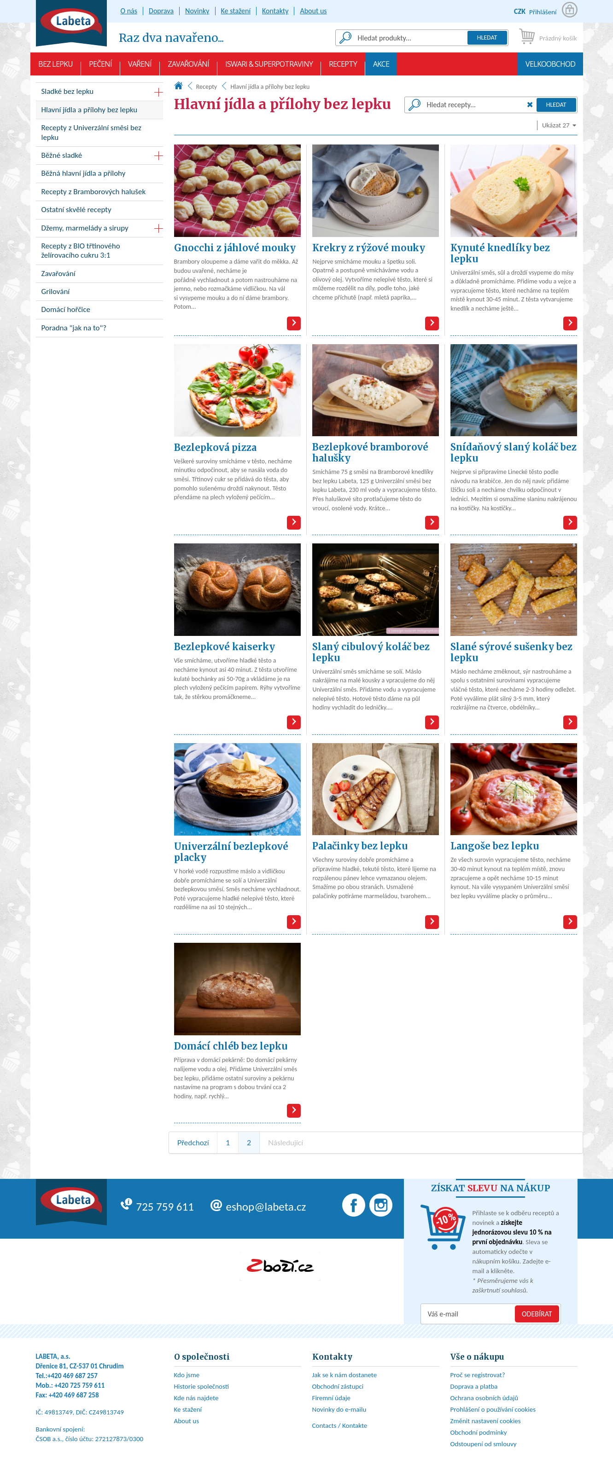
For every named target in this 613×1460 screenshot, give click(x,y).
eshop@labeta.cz (258, 1207)
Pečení (100, 67)
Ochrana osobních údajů (484, 1398)
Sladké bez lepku (67, 91)
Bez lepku (55, 67)
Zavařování (188, 67)
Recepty (343, 67)
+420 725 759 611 (79, 1385)
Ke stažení (236, 10)
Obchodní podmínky (478, 1432)
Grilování (99, 293)
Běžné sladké (61, 155)
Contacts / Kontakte (340, 1425)
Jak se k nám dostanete (344, 1375)
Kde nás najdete (196, 1398)
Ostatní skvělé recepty (99, 211)
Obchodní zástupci (338, 1386)
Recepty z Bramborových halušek (99, 193)
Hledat (487, 37)
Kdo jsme (187, 1375)
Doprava (161, 10)
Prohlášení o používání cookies (493, 1409)
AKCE (381, 67)
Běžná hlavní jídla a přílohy (99, 175)
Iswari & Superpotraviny (269, 67)
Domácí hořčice (99, 311)
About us (313, 10)
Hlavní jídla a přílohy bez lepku (99, 111)
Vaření (139, 67)
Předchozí (193, 1142)
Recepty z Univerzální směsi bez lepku (99, 134)
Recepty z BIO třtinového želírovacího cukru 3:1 (99, 252)
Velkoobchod (550, 67)
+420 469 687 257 (72, 1376)
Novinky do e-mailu (339, 1409)
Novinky (197, 10)
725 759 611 (157, 1207)
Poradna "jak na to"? (99, 329)
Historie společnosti (201, 1386)
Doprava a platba (474, 1386)
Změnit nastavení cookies (485, 1421)
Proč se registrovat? (477, 1375)
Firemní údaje (331, 1398)
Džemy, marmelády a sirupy (84, 228)
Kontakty (275, 10)
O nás (129, 10)
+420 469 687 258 (74, 1395)
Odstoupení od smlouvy (483, 1444)
